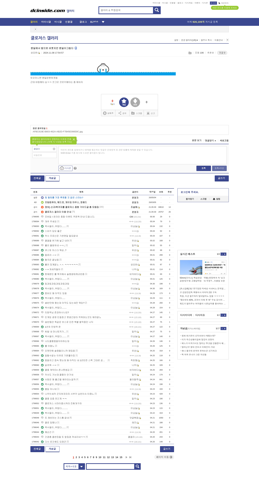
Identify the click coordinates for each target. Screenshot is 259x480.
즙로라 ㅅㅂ (49, 255)
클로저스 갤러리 (44, 38)
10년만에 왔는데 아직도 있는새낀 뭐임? (62, 303)
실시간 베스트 (187, 254)
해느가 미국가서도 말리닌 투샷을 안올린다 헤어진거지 (204, 343)
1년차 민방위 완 (51, 327)
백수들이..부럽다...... (53, 298)
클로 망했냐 (49, 422)
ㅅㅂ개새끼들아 (50, 269)
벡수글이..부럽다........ (54, 384)
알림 (216, 199)
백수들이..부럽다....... (53, 226)
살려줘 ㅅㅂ (49, 365)
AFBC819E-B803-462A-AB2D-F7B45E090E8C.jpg (58, 131)
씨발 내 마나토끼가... (53, 331)
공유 (122, 113)
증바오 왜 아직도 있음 (54, 293)
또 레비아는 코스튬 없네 (55, 418)
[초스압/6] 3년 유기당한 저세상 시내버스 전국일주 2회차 (203, 288)
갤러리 (34, 22)
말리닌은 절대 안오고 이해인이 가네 (198, 347)
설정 (176, 40)
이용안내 (219, 40)
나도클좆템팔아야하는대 (55, 341)
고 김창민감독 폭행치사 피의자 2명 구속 (198, 292)
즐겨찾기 (190, 199)
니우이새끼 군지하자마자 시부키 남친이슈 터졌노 (67, 394)
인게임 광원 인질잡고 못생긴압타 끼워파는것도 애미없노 (71, 317)
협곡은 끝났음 (50, 260)
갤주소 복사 (206, 40)
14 (116, 457)
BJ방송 (94, 22)
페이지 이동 (164, 457)
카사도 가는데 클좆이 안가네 (57, 374)
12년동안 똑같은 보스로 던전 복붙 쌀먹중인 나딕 (67, 322)
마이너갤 (156, 3)
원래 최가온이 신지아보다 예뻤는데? (198, 336)
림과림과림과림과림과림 (55, 283)
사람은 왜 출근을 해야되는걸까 (58, 379)
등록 (204, 168)
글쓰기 (221, 178)
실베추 (108, 113)
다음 (126, 457)
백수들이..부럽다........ (54, 279)
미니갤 (165, 3)
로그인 (213, 3)
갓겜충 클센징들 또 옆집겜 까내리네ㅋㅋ (63, 437)
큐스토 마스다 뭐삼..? (53, 250)
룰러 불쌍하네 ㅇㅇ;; (53, 245)
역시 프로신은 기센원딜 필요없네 (59, 236)
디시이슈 (200, 315)
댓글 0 (222, 52)
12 (108, 457)
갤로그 (180, 3)
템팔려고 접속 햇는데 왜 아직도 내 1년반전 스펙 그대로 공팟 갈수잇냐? (74, 360)
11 (104, 457)
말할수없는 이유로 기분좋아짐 (58, 355)
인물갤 (172, 3)
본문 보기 (197, 140)
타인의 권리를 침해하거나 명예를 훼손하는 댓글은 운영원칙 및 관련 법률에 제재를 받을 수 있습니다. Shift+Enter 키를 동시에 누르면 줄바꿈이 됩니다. (107, 151)
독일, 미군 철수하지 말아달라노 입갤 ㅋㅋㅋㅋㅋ (202, 296)
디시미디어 (186, 315)
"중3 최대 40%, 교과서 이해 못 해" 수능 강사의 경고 (203, 300)
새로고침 (224, 140)
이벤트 (197, 3)
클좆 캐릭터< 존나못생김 (55, 370)
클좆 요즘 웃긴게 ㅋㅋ (54, 398)
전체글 (37, 178)
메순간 (46, 432)
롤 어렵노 (47, 346)
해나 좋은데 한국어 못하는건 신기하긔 (199, 351)
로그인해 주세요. (190, 192)
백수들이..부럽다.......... (54, 408)
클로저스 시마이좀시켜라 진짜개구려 (61, 403)
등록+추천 (219, 168)
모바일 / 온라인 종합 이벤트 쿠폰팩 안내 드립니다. (68, 216)
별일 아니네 (49, 389)
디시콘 (205, 3)
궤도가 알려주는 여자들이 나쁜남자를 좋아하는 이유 (203, 304)
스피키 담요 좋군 (51, 231)
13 (112, 457)
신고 (151, 113)
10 (100, 457)
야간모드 (224, 3)
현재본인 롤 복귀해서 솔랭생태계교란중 (62, 274)
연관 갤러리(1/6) (189, 40)
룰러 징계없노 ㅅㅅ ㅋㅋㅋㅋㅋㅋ (59, 264)
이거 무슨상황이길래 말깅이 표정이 (198, 339)
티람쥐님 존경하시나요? (55, 312)
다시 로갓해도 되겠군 (53, 441)
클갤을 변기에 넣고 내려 (55, 240)
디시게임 (188, 3)
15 (121, 457)
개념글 (52, 178)
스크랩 (189, 52)
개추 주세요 (49, 221)
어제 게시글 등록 (202, 22)
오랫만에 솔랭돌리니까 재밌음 (58, 351)
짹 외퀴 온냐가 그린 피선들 (194, 354)
